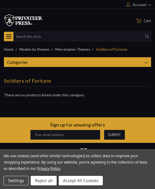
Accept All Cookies (81, 180)
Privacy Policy (48, 168)
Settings (16, 180)
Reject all (43, 180)
